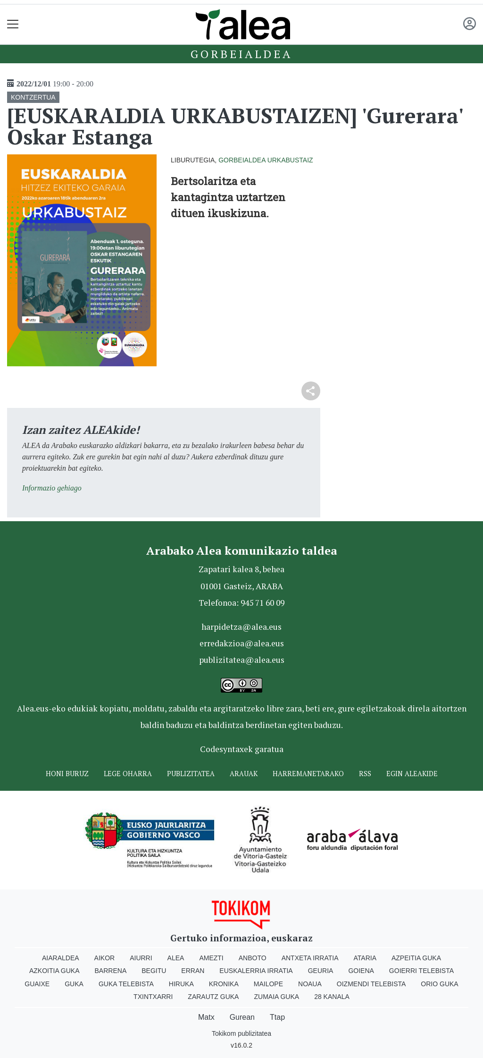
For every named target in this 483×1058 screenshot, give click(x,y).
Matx (206, 1017)
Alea (175, 958)
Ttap (277, 1017)
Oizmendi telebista (371, 984)
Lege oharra (128, 773)
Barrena (111, 970)
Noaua (310, 984)
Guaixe (37, 984)
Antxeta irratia (310, 958)
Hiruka (181, 984)
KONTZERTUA (33, 97)
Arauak (244, 773)
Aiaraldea (60, 958)
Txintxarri (153, 996)
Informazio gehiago (52, 488)
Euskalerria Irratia (255, 970)
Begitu (154, 970)
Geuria (320, 970)
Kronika (224, 984)
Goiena (361, 970)
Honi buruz (67, 773)
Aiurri (141, 958)
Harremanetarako (308, 773)
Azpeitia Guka (416, 958)
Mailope (268, 984)
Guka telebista (126, 984)
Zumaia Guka (276, 996)
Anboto (252, 958)
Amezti (211, 958)
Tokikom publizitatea (241, 1033)
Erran (192, 970)
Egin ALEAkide (412, 773)
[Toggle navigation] (13, 24)
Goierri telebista (421, 970)
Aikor (104, 958)
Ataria (364, 958)
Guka (74, 984)
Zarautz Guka (213, 996)
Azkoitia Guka (54, 970)
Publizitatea (191, 773)
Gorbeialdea (241, 53)
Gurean (242, 1017)
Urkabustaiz (290, 160)
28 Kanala (332, 996)
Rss (365, 773)
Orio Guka (439, 984)
